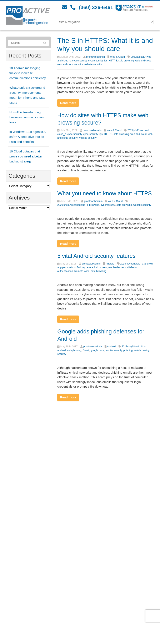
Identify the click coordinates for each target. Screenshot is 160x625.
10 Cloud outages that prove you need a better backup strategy (25, 156)
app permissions (66, 267)
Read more (68, 103)
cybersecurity (79, 60)
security (61, 354)
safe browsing (126, 60)
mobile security (113, 350)
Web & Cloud (117, 56)
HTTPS (113, 60)
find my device (85, 267)
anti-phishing (74, 350)
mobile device (116, 267)
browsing (94, 204)
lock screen (100, 267)
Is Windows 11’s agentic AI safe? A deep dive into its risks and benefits (27, 136)
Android (110, 263)
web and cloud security (69, 64)
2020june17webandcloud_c (72, 204)
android (148, 263)
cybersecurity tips (98, 60)
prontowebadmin (95, 56)
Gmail (86, 350)
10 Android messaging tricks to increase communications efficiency (27, 73)
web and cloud (143, 60)
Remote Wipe (82, 271)
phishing (128, 350)
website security (93, 64)
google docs (97, 350)
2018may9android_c (131, 263)
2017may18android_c (134, 346)
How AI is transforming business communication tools (26, 117)
